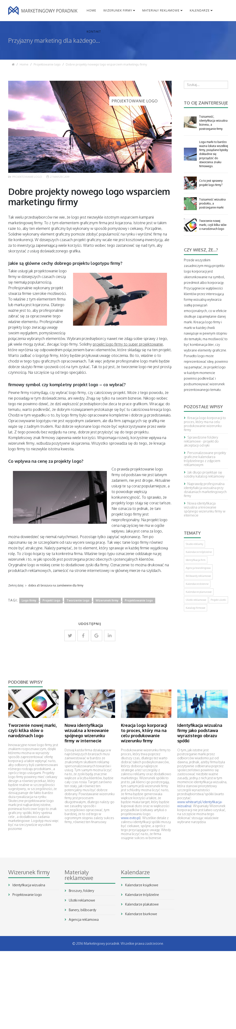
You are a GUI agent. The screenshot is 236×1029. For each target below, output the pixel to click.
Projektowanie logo (47, 64)
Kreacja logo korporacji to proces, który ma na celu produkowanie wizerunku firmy (205, 424)
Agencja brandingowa (198, 568)
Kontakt (94, 31)
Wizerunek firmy (117, 10)
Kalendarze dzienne (197, 584)
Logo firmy (29, 600)
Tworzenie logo (77, 600)
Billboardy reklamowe (198, 576)
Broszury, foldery (81, 891)
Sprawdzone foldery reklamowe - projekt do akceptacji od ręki (201, 441)
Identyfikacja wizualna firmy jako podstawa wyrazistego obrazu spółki (199, 733)
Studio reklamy (194, 544)
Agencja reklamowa (83, 919)
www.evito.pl (130, 818)
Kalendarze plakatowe (141, 904)
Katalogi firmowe (195, 607)
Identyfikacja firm (195, 560)
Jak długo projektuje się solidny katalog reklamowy (204, 474)
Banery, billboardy (82, 910)
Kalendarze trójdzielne (199, 552)
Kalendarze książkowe (141, 885)
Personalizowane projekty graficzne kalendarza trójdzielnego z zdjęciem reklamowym (205, 459)
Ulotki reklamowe (196, 599)
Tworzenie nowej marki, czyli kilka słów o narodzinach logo (212, 225)
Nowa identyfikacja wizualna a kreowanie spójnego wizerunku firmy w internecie (204, 509)
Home (91, 10)
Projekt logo (51, 600)
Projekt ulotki (218, 599)
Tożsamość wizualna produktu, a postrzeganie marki (212, 203)
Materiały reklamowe (161, 10)
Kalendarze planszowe (199, 592)
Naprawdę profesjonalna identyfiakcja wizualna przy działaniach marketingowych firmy (205, 490)
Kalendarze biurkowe (140, 914)
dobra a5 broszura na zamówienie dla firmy (55, 585)
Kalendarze (200, 10)
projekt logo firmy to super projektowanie (128, 344)
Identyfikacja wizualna (28, 885)
